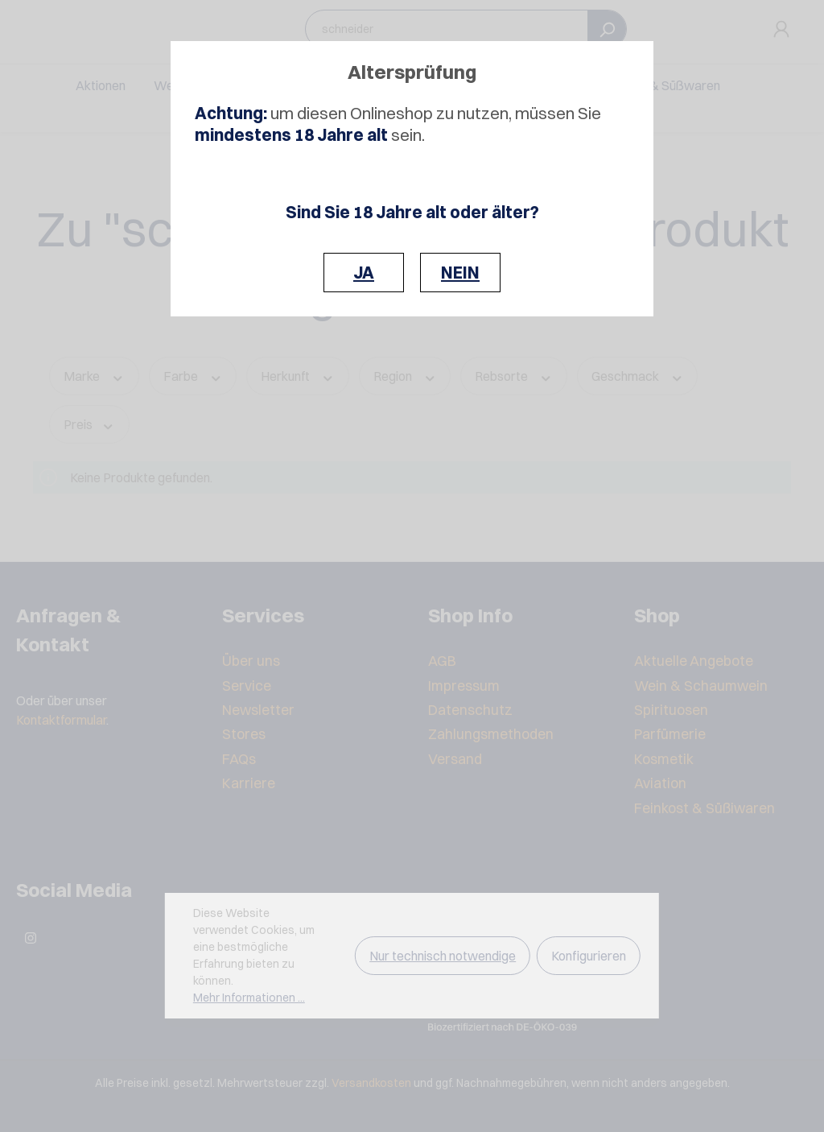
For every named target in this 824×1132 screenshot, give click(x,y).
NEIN (460, 272)
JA (363, 272)
